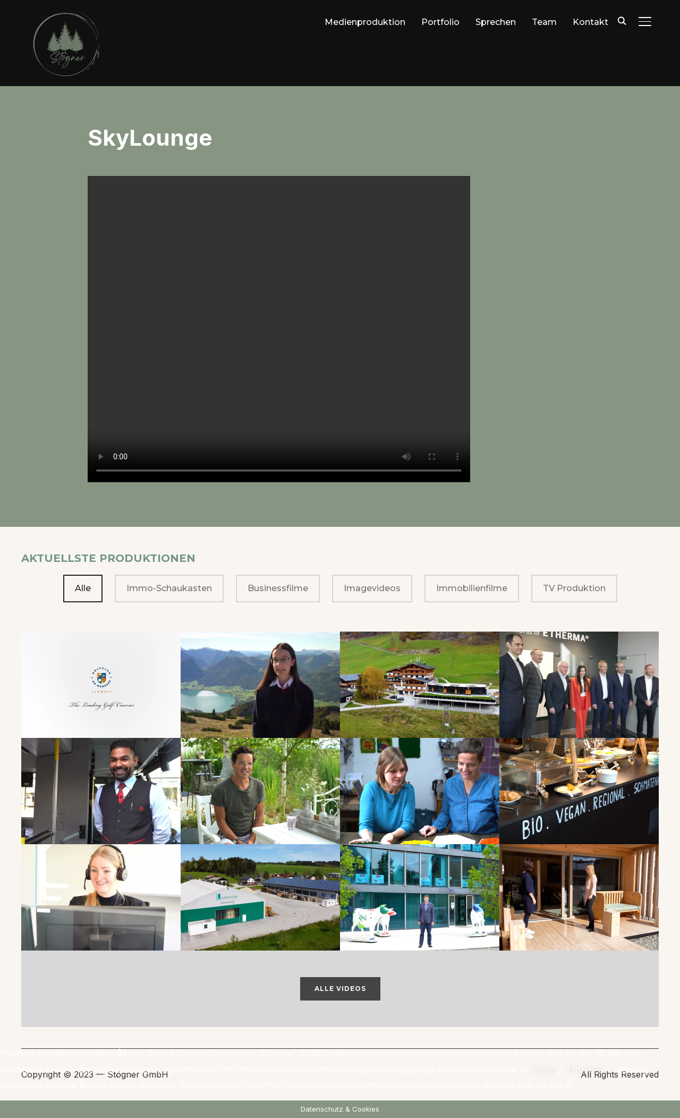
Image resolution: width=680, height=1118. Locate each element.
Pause (584, 1069)
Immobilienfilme (471, 588)
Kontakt (590, 22)
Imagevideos (372, 588)
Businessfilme (278, 588)
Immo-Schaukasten (169, 588)
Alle (83, 588)
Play (542, 1069)
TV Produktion (574, 588)
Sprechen (495, 22)
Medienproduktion (365, 22)
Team (544, 22)
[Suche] (621, 20)
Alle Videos (340, 989)
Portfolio (440, 22)
